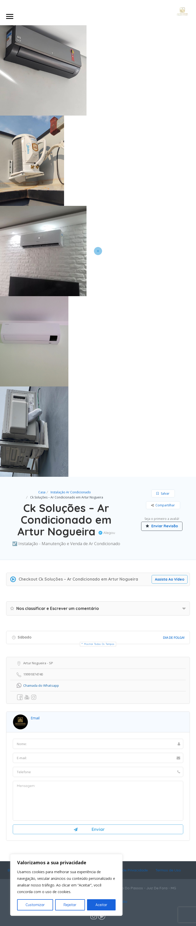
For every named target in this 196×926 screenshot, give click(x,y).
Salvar (162, 493)
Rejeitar (70, 905)
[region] (66, 885)
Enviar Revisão (162, 526)
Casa (41, 492)
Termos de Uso (168, 870)
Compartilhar (163, 505)
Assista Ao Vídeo (171, 579)
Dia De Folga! (174, 637)
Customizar (35, 905)
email (35, 718)
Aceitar (101, 905)
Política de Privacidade (128, 870)
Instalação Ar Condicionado (71, 492)
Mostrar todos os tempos (99, 644)
